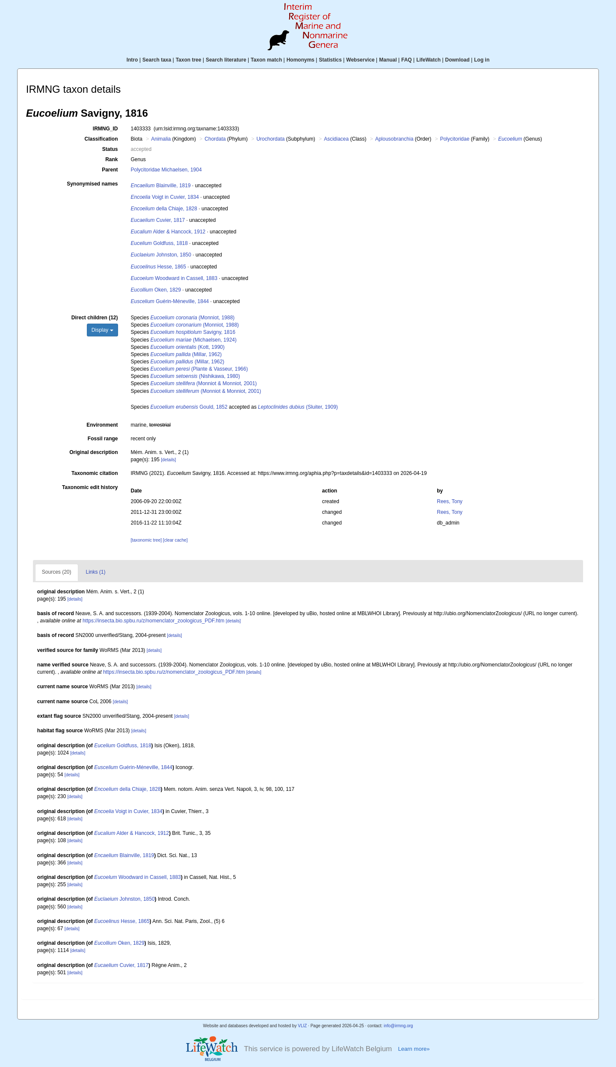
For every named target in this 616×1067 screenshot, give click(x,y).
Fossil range (103, 439)
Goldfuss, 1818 (159, 243)
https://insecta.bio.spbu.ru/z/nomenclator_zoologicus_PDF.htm (154, 621)
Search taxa (156, 60)
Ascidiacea (336, 139)
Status (110, 149)
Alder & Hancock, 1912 (168, 232)
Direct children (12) (94, 318)
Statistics (330, 60)
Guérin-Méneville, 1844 (170, 301)
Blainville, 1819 (161, 186)
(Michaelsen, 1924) (194, 340)
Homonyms (300, 60)
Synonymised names (92, 184)
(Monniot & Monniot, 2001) (204, 383)
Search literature (226, 60)
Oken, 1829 (156, 290)
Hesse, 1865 (158, 267)
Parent (110, 170)
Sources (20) (56, 572)
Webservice (360, 60)
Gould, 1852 (189, 407)
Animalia (161, 139)
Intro (132, 60)
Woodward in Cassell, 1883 (174, 278)
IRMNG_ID (105, 129)
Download (457, 60)
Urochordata (270, 139)
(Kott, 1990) (188, 347)
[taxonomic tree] (146, 540)
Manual (388, 60)
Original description (93, 452)
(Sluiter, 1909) (298, 407)
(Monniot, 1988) (193, 318)
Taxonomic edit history (90, 487)
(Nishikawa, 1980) (195, 376)
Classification (101, 139)
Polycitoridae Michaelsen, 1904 (166, 170)
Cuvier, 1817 (158, 220)
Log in (481, 60)
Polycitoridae (455, 139)
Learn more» (413, 1049)
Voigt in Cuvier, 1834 (165, 197)
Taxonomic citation (94, 473)
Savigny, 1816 (193, 332)
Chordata (214, 139)
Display (102, 330)
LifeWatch (428, 60)
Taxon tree (188, 60)
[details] (168, 459)
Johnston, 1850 (161, 255)
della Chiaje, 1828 (164, 209)
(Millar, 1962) (186, 354)
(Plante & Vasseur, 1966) (199, 369)
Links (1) (96, 572)
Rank (111, 159)
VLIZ (302, 1025)
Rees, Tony (449, 501)
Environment (102, 425)
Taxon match (266, 60)
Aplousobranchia (394, 139)
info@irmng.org (398, 1025)
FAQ (406, 60)
